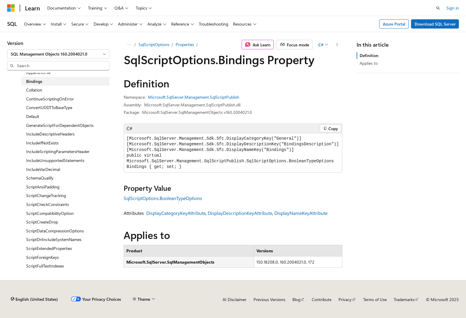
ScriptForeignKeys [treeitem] (42, 257)
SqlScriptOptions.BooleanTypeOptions (163, 198)
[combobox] (58, 54)
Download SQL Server (435, 24)
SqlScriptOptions (153, 44)
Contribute (321, 299)
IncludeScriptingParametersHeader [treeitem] (57, 151)
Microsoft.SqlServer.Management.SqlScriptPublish (193, 97)
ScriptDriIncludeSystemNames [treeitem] (53, 239)
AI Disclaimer (234, 299)
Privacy (345, 299)
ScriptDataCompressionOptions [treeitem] (55, 231)
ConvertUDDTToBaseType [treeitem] (49, 107)
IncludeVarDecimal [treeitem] (43, 169)
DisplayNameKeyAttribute (301, 213)
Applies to (369, 63)
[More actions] (337, 44)
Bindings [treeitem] (34, 81)
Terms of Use (375, 299)
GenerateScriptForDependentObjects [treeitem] (60, 125)
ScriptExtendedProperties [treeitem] (49, 248)
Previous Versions (269, 299)
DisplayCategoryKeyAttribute (176, 213)
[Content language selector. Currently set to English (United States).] (34, 299)
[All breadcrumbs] (129, 44)
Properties (185, 44)
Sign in (452, 8)
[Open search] (438, 8)
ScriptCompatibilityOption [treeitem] (50, 213)
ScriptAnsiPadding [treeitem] (42, 187)
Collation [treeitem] (34, 90)
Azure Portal (394, 24)
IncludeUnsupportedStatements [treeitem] (55, 160)
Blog (296, 299)
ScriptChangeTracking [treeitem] (46, 195)
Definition (369, 55)
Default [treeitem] (32, 116)
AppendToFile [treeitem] (38, 72)
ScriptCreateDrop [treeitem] (42, 222)
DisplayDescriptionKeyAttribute (240, 213)
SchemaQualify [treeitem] (39, 178)
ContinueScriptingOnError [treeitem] (50, 99)
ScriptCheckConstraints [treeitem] (47, 204)
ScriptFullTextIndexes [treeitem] (45, 266)
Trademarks (404, 299)
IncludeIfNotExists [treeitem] (42, 143)
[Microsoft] (11, 8)
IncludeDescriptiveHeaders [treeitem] (50, 134)
